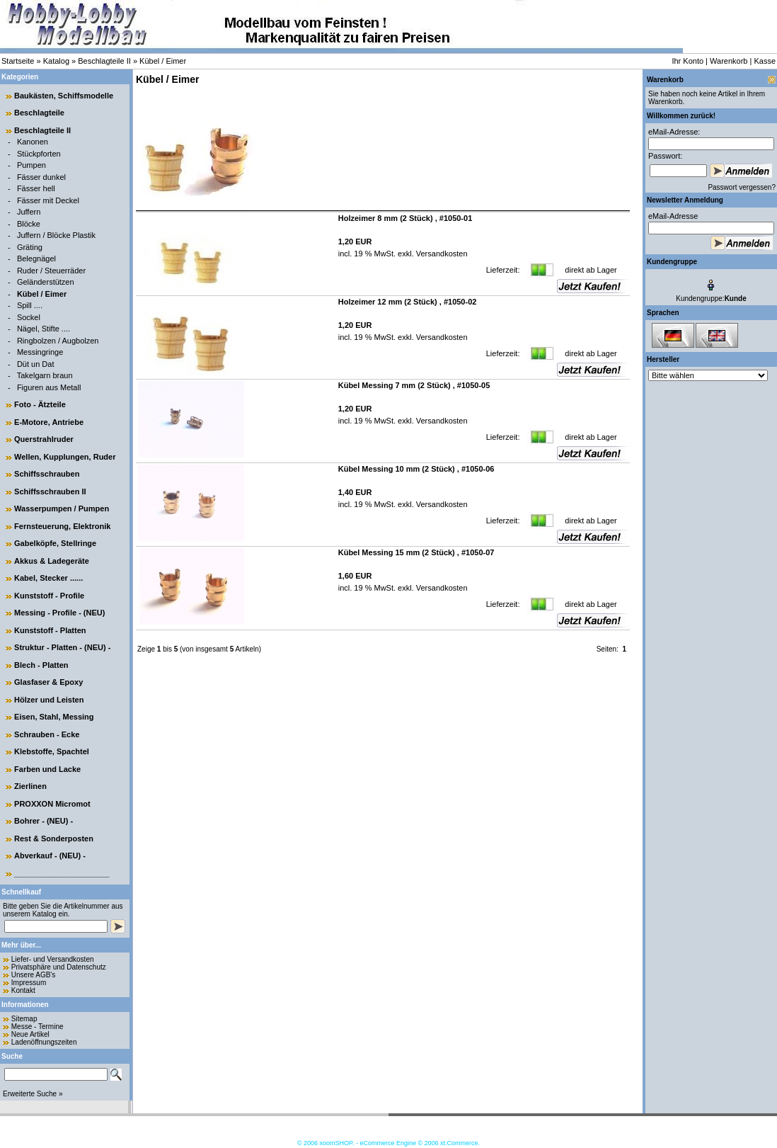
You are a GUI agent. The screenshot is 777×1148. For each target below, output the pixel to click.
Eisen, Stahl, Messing (53, 716)
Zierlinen (30, 786)
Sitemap (24, 1019)
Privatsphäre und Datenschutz (58, 967)
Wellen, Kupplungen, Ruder (64, 457)
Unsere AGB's (33, 975)
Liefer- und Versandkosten (52, 959)
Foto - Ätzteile (40, 404)
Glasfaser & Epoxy (48, 682)
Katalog (56, 61)
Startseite (17, 61)
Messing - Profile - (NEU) (59, 612)
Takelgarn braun (45, 375)
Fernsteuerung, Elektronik (62, 526)
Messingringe (40, 352)
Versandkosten (441, 253)
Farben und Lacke (47, 769)
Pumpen (31, 165)
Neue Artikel (30, 1034)
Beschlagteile (39, 112)
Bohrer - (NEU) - (43, 821)
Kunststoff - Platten (50, 630)
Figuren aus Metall (49, 387)
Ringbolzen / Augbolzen (58, 340)
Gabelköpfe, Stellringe (55, 543)
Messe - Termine (37, 1026)
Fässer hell (36, 188)
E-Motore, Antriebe (49, 422)
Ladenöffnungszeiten (44, 1042)
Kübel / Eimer (162, 61)
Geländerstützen (45, 282)
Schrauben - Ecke (46, 734)
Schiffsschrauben (46, 474)
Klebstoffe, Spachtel (51, 751)
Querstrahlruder (44, 439)
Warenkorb (728, 61)
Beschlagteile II (104, 61)
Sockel (28, 317)
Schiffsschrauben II (50, 491)
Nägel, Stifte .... (43, 328)
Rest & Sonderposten (53, 838)
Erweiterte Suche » (33, 1094)
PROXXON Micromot (52, 804)
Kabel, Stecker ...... (48, 578)
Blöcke (28, 224)
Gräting (29, 247)
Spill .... (29, 305)
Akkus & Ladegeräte (51, 561)
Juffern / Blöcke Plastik (56, 235)
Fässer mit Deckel (48, 200)
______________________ (62, 873)
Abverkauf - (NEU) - (50, 855)
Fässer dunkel (41, 177)
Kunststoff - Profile (49, 595)
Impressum (28, 983)
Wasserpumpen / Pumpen (61, 508)
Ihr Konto (687, 61)
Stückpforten (39, 153)
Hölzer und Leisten (49, 699)
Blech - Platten (41, 665)
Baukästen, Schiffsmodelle (63, 95)
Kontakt (23, 990)
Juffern (28, 212)
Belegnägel (36, 258)
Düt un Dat (35, 364)
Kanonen (32, 141)
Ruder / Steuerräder (51, 270)
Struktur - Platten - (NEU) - (62, 647)
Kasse (765, 61)
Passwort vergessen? (742, 187)
